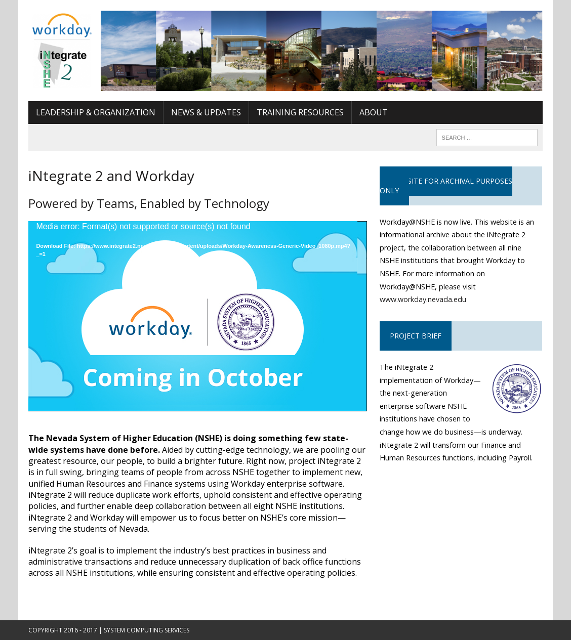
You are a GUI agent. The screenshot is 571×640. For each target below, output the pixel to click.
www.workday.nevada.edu (423, 299)
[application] (197, 316)
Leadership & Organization (95, 112)
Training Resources (300, 112)
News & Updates (206, 112)
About (373, 112)
